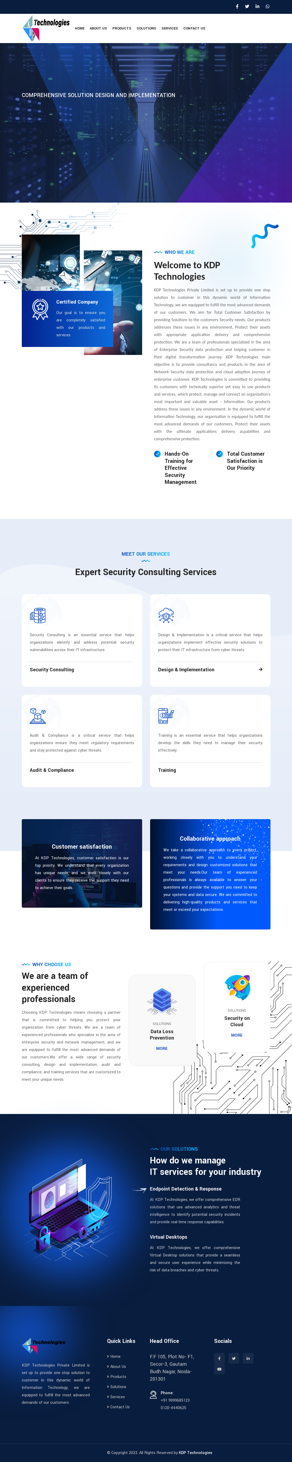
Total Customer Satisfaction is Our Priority (246, 461)
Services (170, 28)
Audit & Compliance (52, 770)
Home (79, 28)
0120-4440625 (173, 1408)
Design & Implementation (186, 670)
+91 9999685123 (175, 1400)
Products (121, 28)
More (162, 1049)
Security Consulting (52, 670)
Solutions (146, 28)
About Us (98, 28)
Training (167, 770)
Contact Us (194, 28)
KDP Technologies (195, 1453)
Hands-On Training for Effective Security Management (181, 468)
